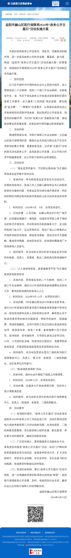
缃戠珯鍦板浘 (35, 533)
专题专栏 (22, 14)
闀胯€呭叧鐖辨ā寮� (55, 4)
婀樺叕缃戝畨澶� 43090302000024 (40, 545)
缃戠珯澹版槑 (21, 533)
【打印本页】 (39, 40)
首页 (15, 14)
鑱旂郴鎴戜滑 (50, 533)
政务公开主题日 (33, 14)
